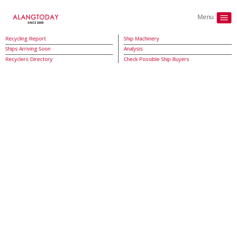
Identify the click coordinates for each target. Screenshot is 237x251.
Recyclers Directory (29, 58)
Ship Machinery (141, 38)
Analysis (133, 48)
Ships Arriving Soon (28, 48)
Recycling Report (25, 38)
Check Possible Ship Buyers (156, 58)
